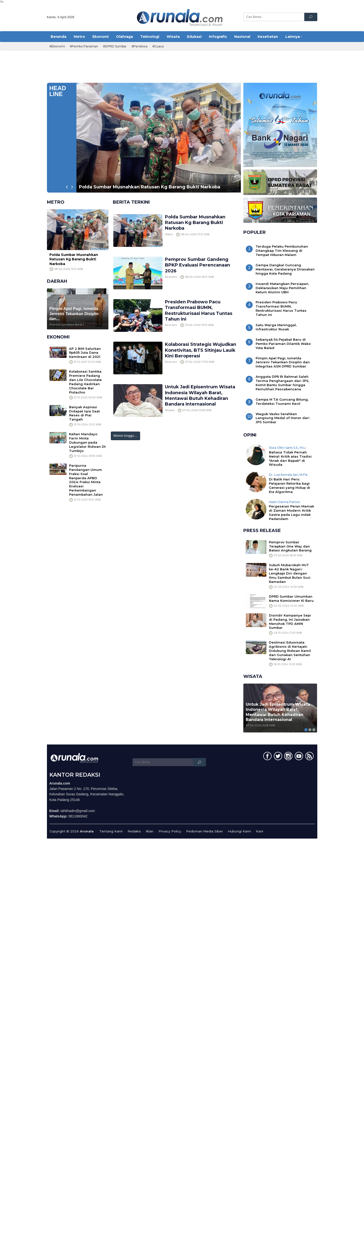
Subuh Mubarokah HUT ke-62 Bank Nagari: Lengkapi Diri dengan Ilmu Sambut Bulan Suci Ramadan (289, 573)
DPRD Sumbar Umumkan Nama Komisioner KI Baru (291, 598)
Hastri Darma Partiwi (284, 502)
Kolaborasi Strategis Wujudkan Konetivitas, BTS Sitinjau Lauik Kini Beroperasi (201, 350)
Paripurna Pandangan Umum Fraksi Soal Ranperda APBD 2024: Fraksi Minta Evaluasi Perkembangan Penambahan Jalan (86, 479)
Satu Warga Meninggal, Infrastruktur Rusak (276, 327)
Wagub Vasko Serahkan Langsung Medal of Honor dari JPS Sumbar (282, 418)
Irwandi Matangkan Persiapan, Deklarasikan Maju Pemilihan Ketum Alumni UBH (282, 288)
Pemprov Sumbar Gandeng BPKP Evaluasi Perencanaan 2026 (197, 265)
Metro (169, 234)
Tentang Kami (111, 831)
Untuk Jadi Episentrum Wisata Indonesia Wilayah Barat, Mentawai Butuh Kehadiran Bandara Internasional (200, 395)
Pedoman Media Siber (204, 831)
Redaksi (134, 831)
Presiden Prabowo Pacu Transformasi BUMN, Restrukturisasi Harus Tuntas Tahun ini (199, 310)
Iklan (149, 831)
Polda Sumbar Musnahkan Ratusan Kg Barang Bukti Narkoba (149, 187)
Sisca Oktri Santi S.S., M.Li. (287, 447)
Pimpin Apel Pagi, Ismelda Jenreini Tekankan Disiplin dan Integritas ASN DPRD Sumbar (283, 362)
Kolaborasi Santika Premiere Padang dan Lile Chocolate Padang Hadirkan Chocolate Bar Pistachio (85, 381)
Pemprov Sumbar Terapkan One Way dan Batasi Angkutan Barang (290, 546)
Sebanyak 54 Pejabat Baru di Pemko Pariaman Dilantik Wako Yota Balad (283, 343)
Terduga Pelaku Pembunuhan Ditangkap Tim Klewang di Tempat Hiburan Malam (282, 250)
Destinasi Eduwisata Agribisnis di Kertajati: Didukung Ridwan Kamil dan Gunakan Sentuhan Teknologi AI (290, 650)
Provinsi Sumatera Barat (65, 324)
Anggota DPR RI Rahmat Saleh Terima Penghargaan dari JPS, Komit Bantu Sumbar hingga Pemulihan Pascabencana (282, 383)
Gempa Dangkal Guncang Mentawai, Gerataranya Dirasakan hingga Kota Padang (285, 269)
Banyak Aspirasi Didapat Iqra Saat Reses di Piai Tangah (84, 413)
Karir (259, 831)
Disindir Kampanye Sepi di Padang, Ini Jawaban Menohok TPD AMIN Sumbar (290, 621)
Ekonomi (171, 277)
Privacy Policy (170, 831)
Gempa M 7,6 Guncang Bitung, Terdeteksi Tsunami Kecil (282, 401)
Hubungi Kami (239, 831)
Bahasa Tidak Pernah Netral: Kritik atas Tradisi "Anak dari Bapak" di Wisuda (290, 458)
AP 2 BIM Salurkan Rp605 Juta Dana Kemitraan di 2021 (85, 353)
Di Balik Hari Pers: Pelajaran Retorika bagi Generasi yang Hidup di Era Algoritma (289, 485)
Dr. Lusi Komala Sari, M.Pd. (288, 475)
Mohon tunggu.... (126, 435)
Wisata (170, 410)
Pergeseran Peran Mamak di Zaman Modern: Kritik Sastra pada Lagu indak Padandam (291, 512)
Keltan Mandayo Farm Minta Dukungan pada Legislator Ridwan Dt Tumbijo (87, 442)
